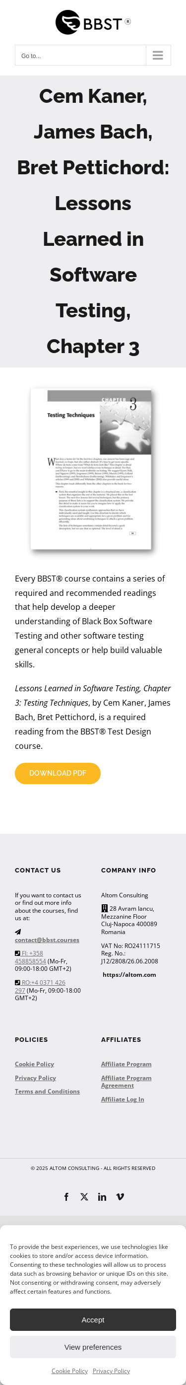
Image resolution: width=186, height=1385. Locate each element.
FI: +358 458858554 (30, 957)
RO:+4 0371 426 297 (40, 986)
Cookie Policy (70, 1371)
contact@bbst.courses (47, 940)
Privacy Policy (111, 1371)
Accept (93, 1319)
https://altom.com (129, 974)
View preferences (93, 1347)
